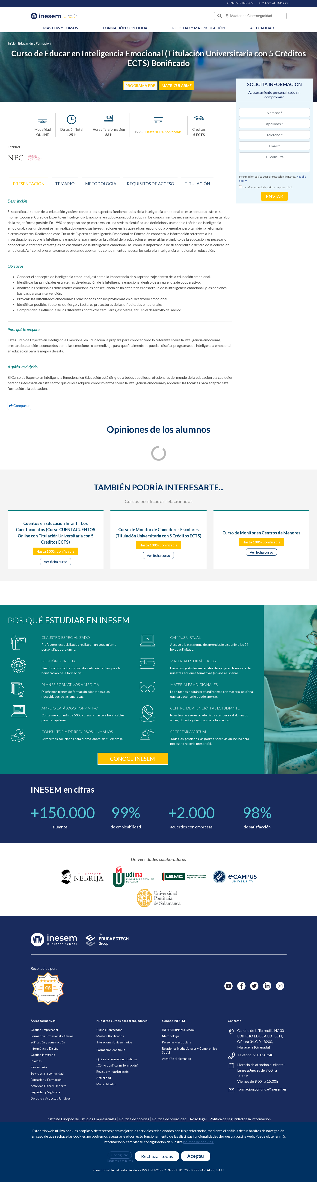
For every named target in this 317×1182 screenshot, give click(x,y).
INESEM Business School (178, 1074)
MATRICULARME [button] (178, 85)
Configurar (119, 1155)
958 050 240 (263, 1099)
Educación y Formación (34, 43)
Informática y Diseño (45, 1092)
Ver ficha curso (55, 561)
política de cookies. (198, 1142)
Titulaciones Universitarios (114, 1086)
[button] (28, 183)
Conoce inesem (132, 802)
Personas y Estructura (176, 1086)
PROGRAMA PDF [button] (138, 85)
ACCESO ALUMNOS (272, 3)
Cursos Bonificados (109, 1074)
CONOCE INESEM (240, 3)
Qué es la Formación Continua (116, 1103)
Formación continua (125, 28)
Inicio (12, 43)
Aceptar (195, 1156)
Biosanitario (39, 1111)
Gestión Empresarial (44, 1074)
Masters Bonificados (110, 1080)
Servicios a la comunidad (47, 1117)
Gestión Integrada (43, 1099)
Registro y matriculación (198, 28)
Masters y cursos (60, 28)
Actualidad (262, 28)
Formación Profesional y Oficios (52, 1080)
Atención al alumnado (176, 1103)
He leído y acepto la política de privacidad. (268, 187)
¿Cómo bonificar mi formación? (117, 1109)
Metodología (171, 1080)
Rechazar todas (157, 1156)
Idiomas (36, 1105)
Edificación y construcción (48, 1086)
